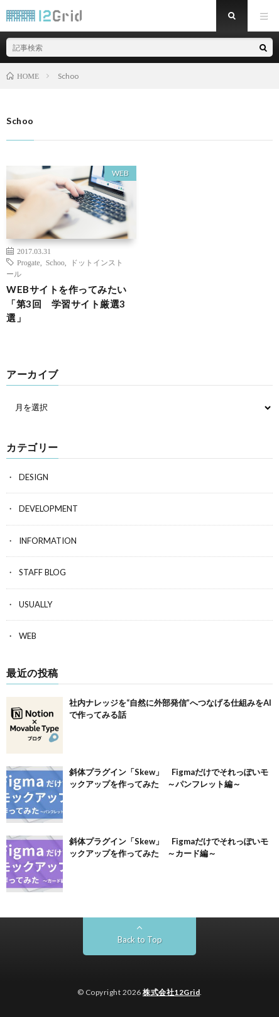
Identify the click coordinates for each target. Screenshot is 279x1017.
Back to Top (140, 939)
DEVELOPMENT (48, 508)
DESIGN (33, 477)
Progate (28, 262)
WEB (120, 173)
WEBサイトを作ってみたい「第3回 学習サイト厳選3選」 (66, 303)
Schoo (55, 262)
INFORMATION (48, 541)
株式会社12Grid (171, 992)
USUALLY (35, 604)
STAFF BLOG (42, 572)
